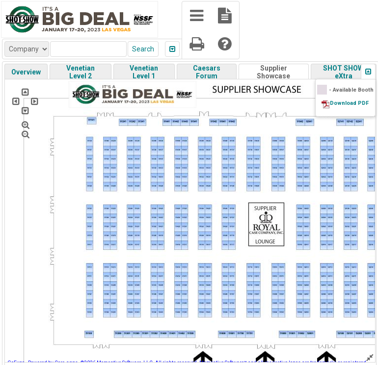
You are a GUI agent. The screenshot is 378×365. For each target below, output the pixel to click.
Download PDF (349, 103)
